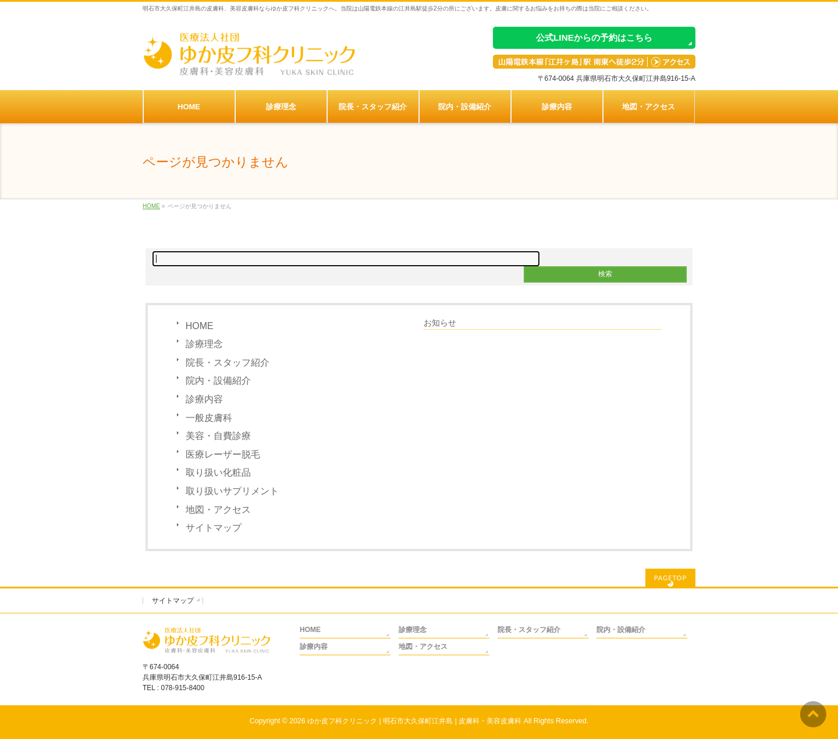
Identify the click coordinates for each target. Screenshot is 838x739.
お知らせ (440, 322)
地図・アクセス (218, 510)
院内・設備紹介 (218, 380)
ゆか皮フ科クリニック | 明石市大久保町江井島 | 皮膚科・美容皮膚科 (414, 721)
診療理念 (204, 344)
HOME (200, 326)
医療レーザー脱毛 (223, 454)
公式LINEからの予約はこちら (594, 37)
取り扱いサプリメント (232, 491)
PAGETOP (670, 577)
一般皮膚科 (209, 418)
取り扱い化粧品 (218, 472)
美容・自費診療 (218, 436)
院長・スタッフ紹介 (227, 362)
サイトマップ (214, 528)
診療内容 (204, 399)
